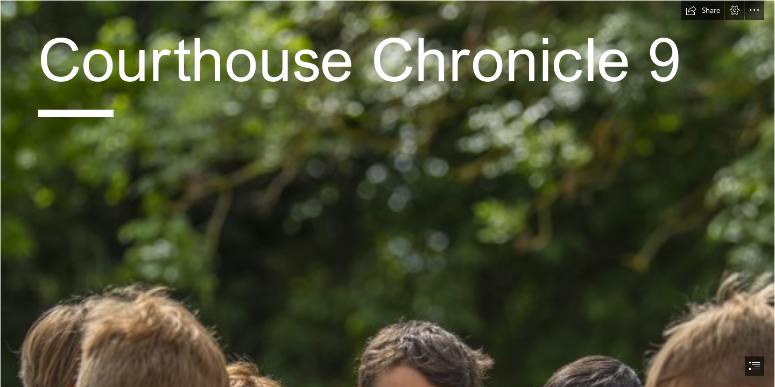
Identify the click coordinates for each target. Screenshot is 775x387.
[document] (387, 193)
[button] (702, 10)
